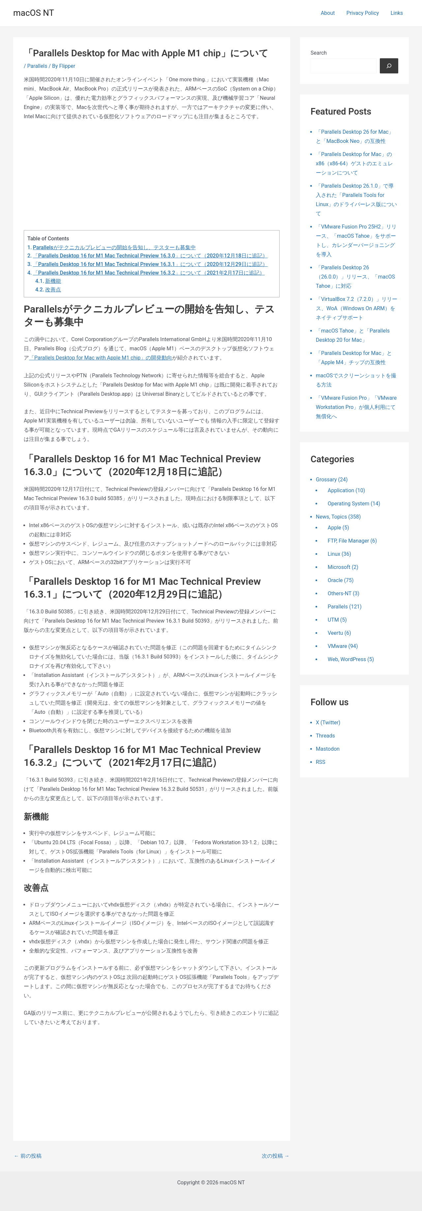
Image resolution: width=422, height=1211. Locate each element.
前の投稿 (28, 1156)
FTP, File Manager (348, 541)
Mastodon (328, 749)
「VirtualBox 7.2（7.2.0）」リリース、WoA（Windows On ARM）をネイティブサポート (356, 308)
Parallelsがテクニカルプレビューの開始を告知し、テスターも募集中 (114, 247)
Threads (325, 736)
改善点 (53, 289)
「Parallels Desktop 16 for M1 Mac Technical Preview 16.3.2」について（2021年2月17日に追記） (149, 273)
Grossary (326, 479)
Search (319, 53)
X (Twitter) (328, 722)
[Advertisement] (152, 175)
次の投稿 (275, 1156)
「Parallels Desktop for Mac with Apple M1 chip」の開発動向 (100, 358)
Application (341, 490)
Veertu (335, 633)
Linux (334, 554)
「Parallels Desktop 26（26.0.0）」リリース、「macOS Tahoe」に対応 (355, 276)
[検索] (389, 65)
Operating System (348, 503)
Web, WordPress (347, 659)
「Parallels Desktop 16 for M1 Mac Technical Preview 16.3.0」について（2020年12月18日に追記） (150, 256)
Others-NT (339, 593)
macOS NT (33, 13)
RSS (320, 762)
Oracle (335, 580)
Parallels (37, 66)
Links (397, 13)
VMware (337, 646)
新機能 (53, 281)
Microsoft (339, 567)
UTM (333, 620)
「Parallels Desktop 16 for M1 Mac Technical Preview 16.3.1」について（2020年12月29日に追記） (150, 264)
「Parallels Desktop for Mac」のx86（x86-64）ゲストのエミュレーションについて (354, 163)
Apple (334, 528)
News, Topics (331, 517)
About (330, 13)
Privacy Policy (364, 13)
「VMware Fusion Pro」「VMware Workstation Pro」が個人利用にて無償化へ (356, 407)
